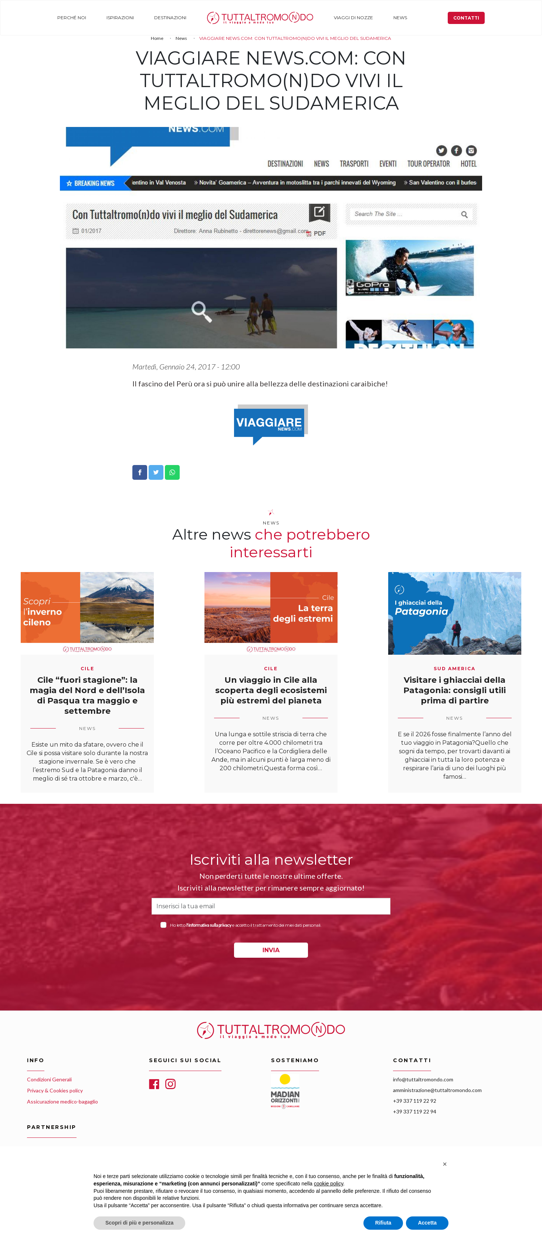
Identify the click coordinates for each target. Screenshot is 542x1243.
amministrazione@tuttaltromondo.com (437, 1090)
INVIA (271, 950)
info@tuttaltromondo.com (423, 1079)
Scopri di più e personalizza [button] (139, 1223)
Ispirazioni (118, 17)
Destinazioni (168, 17)
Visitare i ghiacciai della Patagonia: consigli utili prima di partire (454, 690)
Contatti (467, 18)
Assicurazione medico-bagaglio (62, 1101)
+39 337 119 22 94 (414, 1111)
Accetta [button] (427, 1223)
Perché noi (71, 17)
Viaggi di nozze (348, 17)
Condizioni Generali (49, 1079)
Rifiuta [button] (383, 1223)
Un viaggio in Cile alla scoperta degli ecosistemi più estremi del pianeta (271, 690)
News (394, 17)
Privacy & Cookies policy (55, 1090)
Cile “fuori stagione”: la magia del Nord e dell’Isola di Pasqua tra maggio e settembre (87, 695)
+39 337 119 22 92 (414, 1101)
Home (210, 17)
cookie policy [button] (328, 1184)
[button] (445, 1164)
